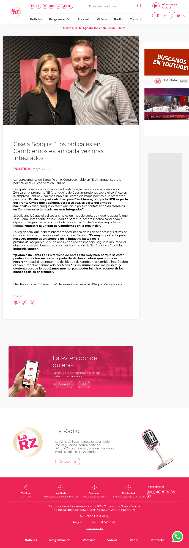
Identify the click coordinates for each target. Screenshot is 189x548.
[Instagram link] (45, 6)
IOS (83, 384)
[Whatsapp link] (58, 6)
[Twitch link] (70, 6)
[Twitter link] (38, 6)
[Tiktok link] (64, 6)
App (162, 15)
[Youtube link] (51, 6)
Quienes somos (94, 528)
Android (64, 384)
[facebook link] (32, 6)
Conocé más (67, 461)
